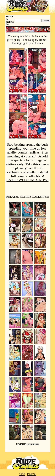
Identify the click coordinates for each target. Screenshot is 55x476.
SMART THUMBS (33, 444)
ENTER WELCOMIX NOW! (27, 180)
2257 (22, 474)
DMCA (31, 474)
